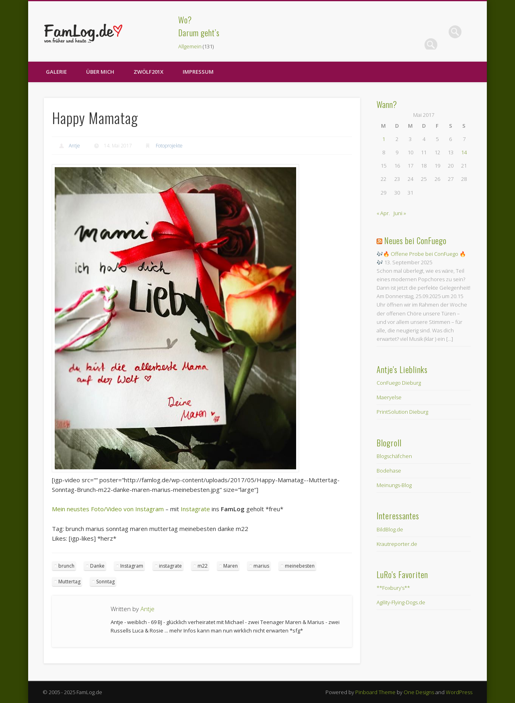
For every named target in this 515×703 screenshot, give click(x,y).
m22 (203, 565)
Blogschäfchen (394, 456)
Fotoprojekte (169, 145)
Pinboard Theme (375, 692)
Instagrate (195, 509)
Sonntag (105, 581)
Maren (230, 565)
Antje (74, 145)
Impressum (198, 71)
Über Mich (100, 71)
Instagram (131, 565)
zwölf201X (148, 71)
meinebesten (300, 565)
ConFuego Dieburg (399, 382)
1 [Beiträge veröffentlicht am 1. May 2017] (383, 139)
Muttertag (69, 581)
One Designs (419, 692)
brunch (66, 565)
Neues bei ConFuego (415, 240)
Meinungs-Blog (394, 485)
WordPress (459, 692)
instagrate (170, 565)
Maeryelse (389, 397)
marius (261, 565)
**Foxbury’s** (393, 587)
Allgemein (190, 46)
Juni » (399, 213)
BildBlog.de (390, 529)
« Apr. (383, 213)
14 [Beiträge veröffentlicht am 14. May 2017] (464, 152)
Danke (97, 565)
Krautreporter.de (397, 543)
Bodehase (389, 470)
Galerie (56, 71)
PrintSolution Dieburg (402, 411)
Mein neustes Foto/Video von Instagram (108, 509)
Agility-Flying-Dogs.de (401, 602)
